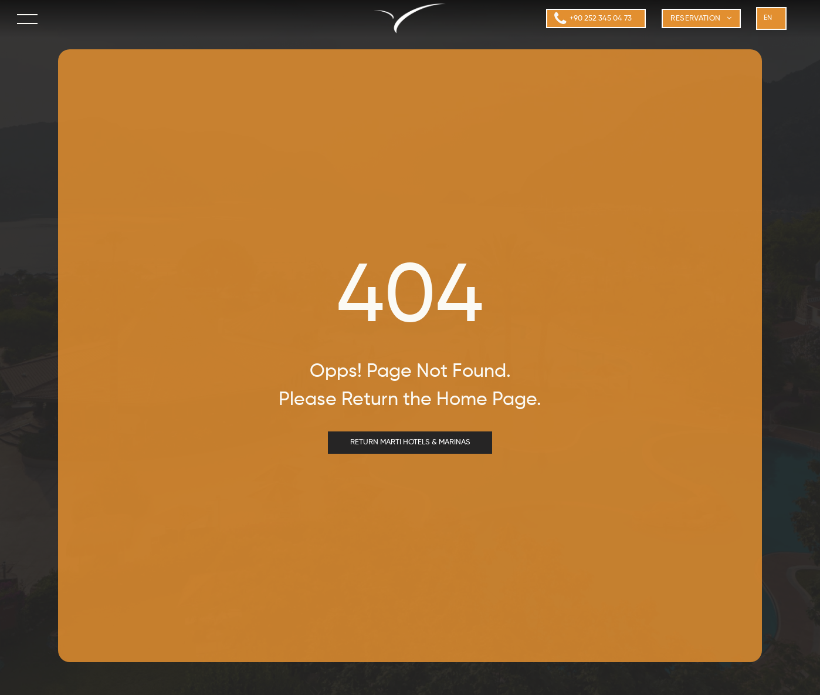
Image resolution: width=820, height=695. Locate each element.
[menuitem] (701, 19)
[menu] (28, 19)
